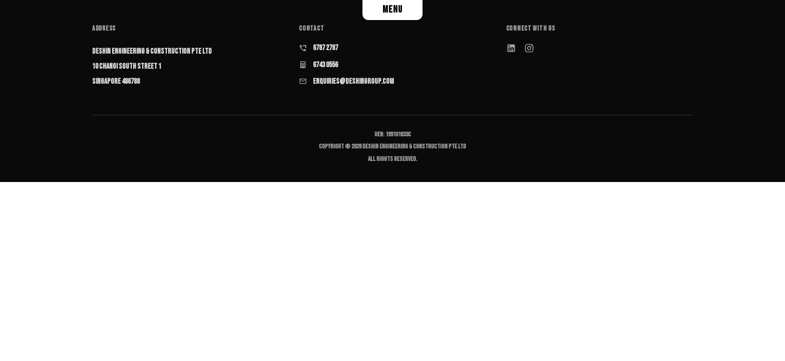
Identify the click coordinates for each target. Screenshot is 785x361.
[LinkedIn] (511, 49)
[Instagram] (529, 49)
